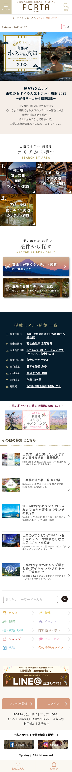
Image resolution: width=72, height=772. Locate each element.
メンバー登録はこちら (48, 18)
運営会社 (43, 723)
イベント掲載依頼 (18, 719)
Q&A (54, 714)
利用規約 (29, 723)
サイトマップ (40, 714)
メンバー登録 (18, 703)
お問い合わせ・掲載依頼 (48, 719)
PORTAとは (21, 714)
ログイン (53, 703)
